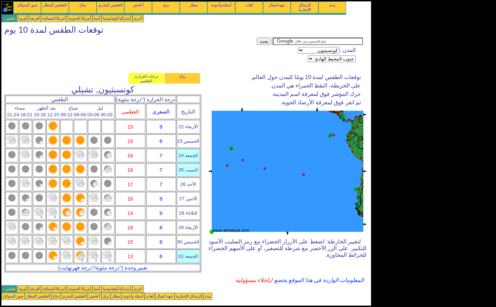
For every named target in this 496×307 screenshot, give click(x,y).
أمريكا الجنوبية (79, 18)
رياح (182, 76)
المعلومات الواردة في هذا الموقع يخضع (318, 280)
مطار (194, 5)
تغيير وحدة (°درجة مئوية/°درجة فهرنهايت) (102, 267)
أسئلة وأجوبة (221, 5)
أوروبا (22, 18)
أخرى (138, 18)
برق (166, 5)
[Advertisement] (129, 53)
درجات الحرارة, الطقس (146, 78)
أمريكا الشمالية (54, 18)
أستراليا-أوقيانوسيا (117, 18)
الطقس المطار (55, 5)
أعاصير (138, 5)
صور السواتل (27, 5)
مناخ (82, 5)
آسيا (97, 18)
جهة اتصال (277, 5)
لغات (249, 5)
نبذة (332, 5)
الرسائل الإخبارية (304, 7)
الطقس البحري (110, 5)
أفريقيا (34, 18)
